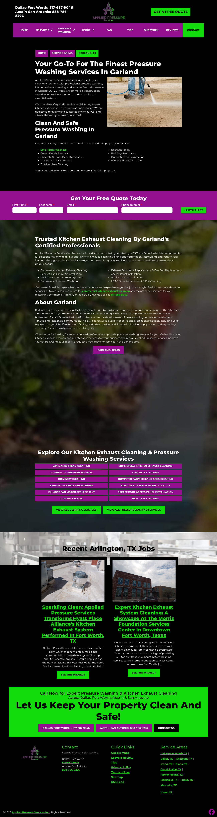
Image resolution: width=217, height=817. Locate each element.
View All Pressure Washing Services (134, 509)
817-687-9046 (70, 762)
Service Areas (62, 53)
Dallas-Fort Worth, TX (173, 753)
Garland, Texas (108, 350)
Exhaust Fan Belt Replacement (71, 485)
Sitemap (117, 777)
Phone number (131, 205)
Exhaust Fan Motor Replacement (71, 492)
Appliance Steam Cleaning (71, 465)
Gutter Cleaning (71, 498)
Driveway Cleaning (71, 478)
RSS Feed (117, 782)
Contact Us (166, 728)
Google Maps (120, 752)
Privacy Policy (121, 767)
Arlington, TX (184, 758)
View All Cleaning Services (76, 509)
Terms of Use (120, 772)
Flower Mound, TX (171, 774)
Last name (46, 205)
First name (20, 205)
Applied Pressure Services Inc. (31, 812)
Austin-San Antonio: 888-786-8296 (41, 14)
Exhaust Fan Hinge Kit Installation (145, 485)
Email (71, 205)
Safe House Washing (53, 149)
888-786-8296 (71, 769)
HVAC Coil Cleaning (145, 498)
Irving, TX (166, 763)
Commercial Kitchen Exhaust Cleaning (145, 465)
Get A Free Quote (171, 12)
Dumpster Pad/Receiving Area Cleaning (145, 478)
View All (166, 792)
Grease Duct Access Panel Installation (145, 492)
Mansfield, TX (168, 779)
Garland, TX (87, 53)
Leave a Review (122, 757)
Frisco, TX (187, 779)
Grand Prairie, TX (170, 769)
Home (42, 53)
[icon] (211, 812)
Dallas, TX (166, 758)
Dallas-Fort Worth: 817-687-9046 (44, 8)
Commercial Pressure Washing (71, 472)
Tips (114, 762)
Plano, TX (181, 763)
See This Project (73, 674)
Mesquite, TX (168, 785)
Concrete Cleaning (145, 472)
